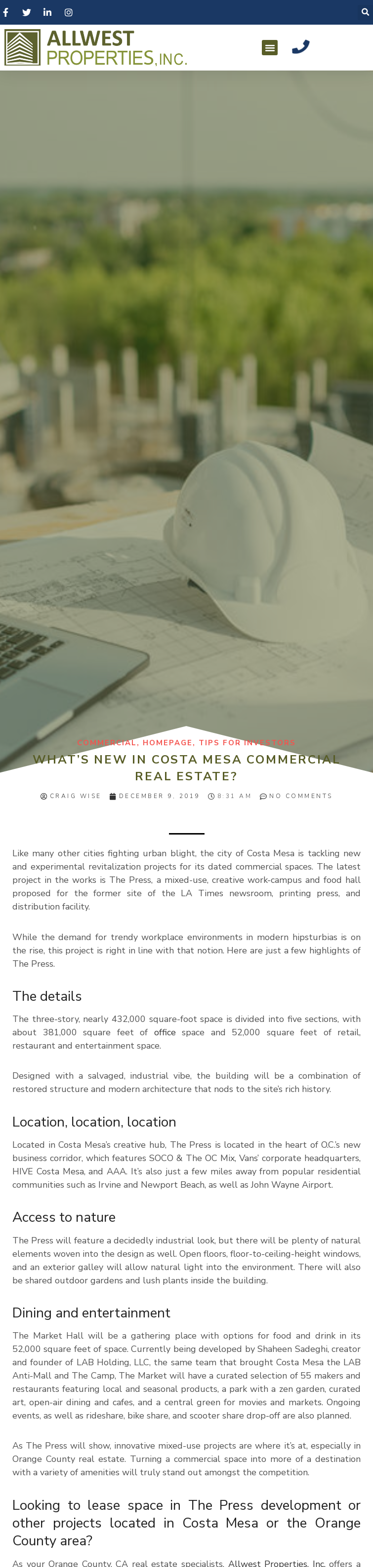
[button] (270, 48)
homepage (168, 743)
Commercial (107, 743)
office (165, 1032)
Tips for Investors (247, 743)
